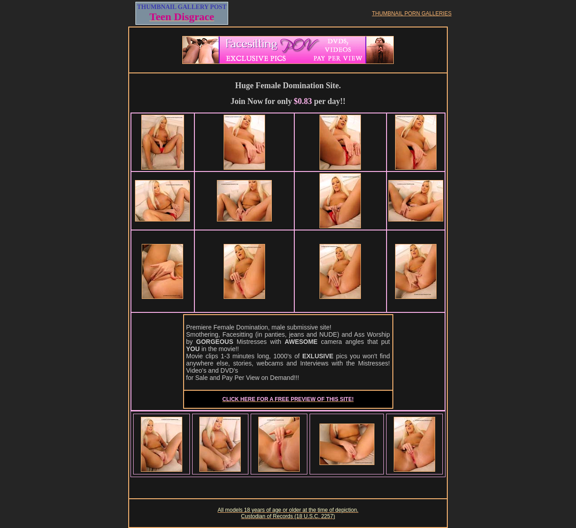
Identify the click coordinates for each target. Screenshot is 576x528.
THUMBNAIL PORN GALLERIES (412, 13)
